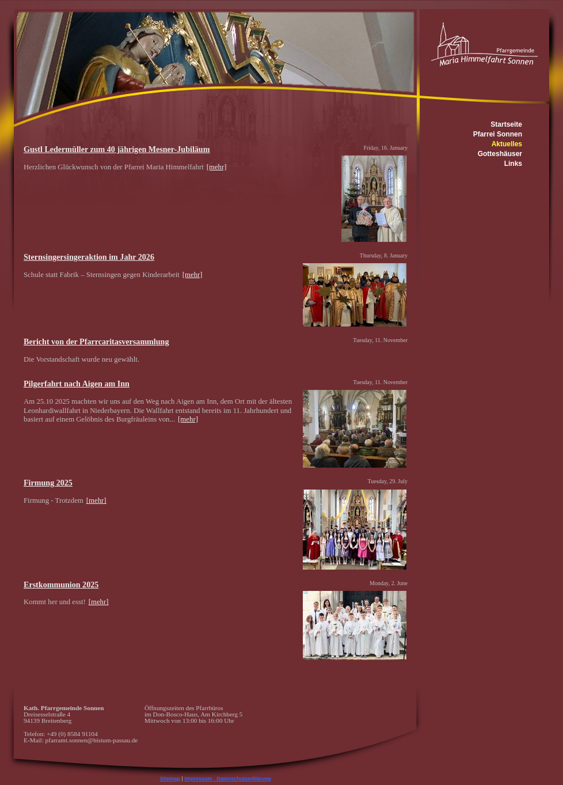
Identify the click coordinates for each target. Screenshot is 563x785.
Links (513, 164)
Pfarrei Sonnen (497, 134)
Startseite (506, 124)
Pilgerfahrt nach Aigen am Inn (77, 383)
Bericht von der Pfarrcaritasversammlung (96, 341)
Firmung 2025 (48, 482)
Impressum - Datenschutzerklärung (227, 779)
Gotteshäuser (500, 154)
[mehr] (217, 167)
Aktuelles (507, 144)
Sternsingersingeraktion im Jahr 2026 (89, 256)
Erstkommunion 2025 (61, 584)
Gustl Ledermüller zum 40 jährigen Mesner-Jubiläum (117, 149)
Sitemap (170, 779)
